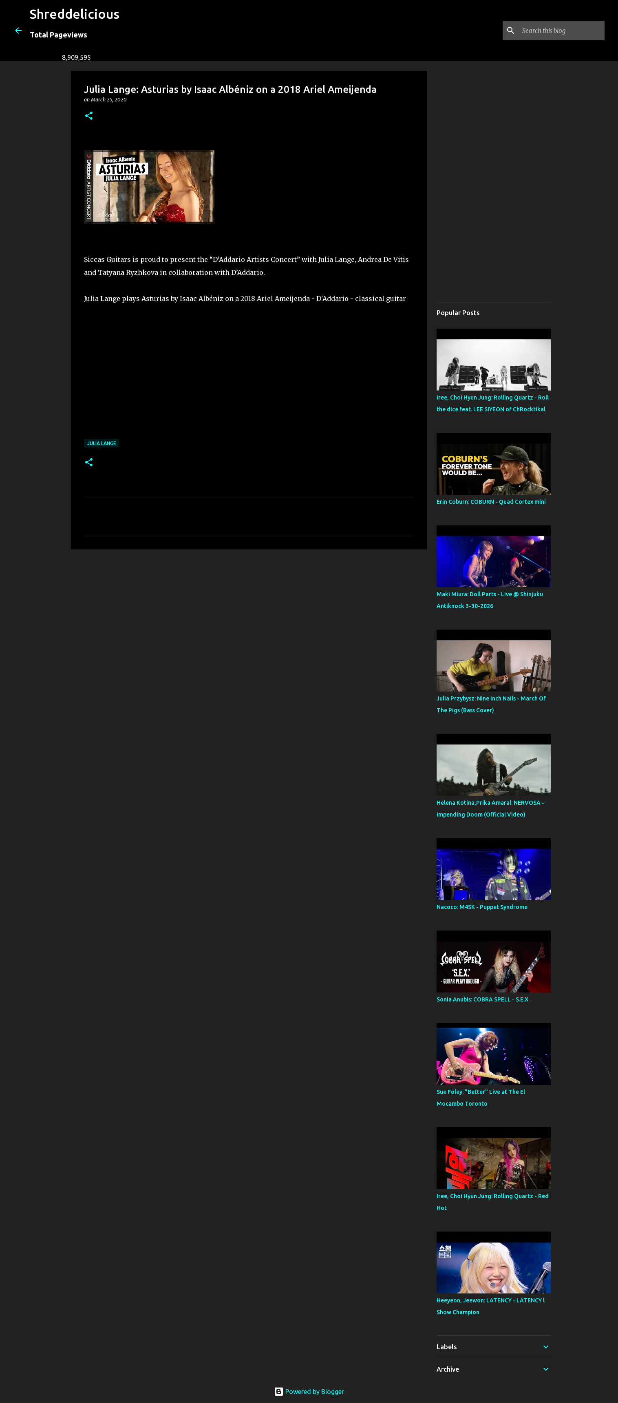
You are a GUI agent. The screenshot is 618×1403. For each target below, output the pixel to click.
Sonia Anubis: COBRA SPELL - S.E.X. (483, 999)
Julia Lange (101, 443)
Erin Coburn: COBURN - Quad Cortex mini (491, 501)
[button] (89, 116)
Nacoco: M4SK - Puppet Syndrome (482, 907)
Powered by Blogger (309, 1391)
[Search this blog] (562, 30)
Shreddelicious (74, 14)
